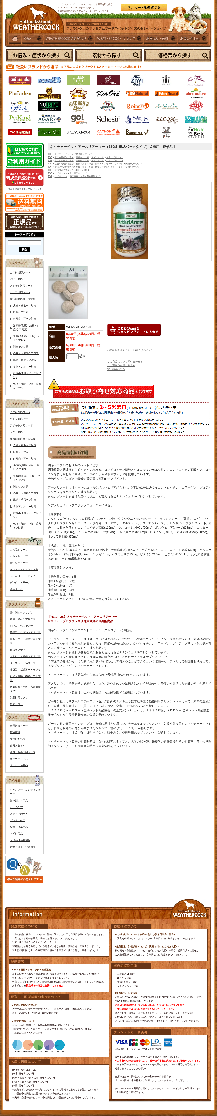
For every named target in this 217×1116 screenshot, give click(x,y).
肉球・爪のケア (19, 813)
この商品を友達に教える (121, 365)
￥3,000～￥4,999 (80, 170)
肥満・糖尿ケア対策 (24, 360)
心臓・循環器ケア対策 (26, 353)
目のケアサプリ (19, 649)
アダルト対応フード (21, 285)
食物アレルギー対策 (24, 366)
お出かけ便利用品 (20, 840)
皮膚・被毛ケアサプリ (22, 619)
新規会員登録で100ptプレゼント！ (23, 189)
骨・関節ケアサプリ (21, 612)
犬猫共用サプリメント (84, 154)
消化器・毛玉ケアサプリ (24, 625)
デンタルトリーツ (20, 582)
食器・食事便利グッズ (22, 752)
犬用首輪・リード (20, 725)
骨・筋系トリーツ (20, 562)
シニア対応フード (20, 292)
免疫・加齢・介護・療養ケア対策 (92, 164)
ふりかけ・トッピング (22, 575)
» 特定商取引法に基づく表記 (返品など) (129, 350)
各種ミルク (16, 589)
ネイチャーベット (63, 154)
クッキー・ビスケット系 (24, 569)
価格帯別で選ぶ (62, 170)
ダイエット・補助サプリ (24, 662)
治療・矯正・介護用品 (22, 846)
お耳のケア (16, 807)
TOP (50, 154)
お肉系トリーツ (19, 549)
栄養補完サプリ (19, 697)
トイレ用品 (16, 833)
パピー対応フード (20, 279)
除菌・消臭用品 (19, 826)
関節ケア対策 (20, 346)
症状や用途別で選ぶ (64, 157)
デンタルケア (17, 820)
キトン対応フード (20, 418)
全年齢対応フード (20, 272)
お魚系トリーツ (19, 556)
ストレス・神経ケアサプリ (25, 656)
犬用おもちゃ (17, 738)
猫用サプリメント (114, 160)
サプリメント (97, 157)
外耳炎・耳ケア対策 (24, 318)
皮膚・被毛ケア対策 (24, 305)
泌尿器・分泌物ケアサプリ (25, 632)
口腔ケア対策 (20, 312)
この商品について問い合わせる (125, 361)
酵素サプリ (16, 704)
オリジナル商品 (19, 765)
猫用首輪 (15, 732)
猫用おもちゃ (17, 745)
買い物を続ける (116, 369)
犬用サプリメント (114, 157)
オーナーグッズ (19, 758)
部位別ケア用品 (19, 800)
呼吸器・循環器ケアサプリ (25, 669)
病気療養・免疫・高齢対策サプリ (85, 176)
